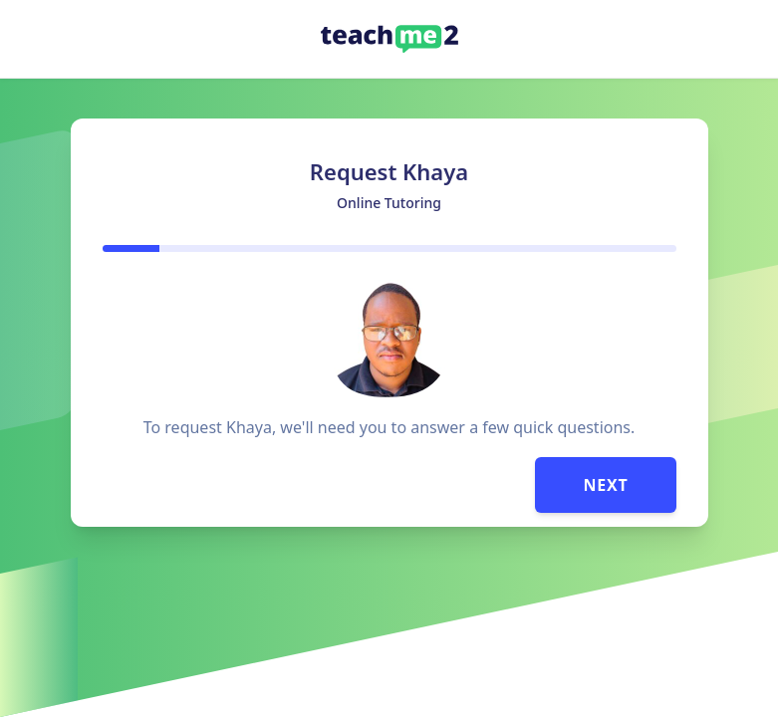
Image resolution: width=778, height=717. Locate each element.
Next (605, 485)
